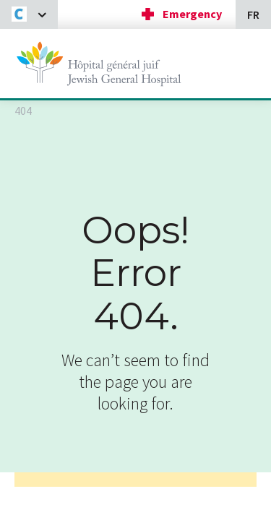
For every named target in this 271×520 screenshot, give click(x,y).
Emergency (192, 13)
